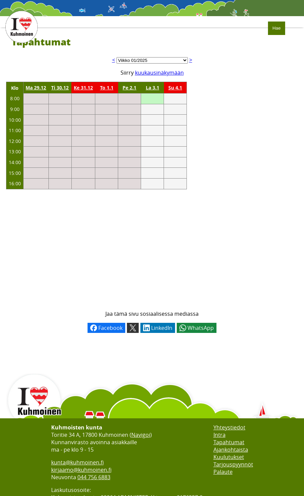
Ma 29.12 (36, 87)
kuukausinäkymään (159, 72)
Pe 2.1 (129, 87)
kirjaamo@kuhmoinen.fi (81, 469)
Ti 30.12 (60, 87)
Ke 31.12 (83, 87)
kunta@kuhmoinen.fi (77, 462)
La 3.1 (152, 87)
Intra (219, 434)
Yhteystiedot (229, 427)
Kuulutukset (228, 457)
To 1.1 (106, 87)
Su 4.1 (175, 87)
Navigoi (140, 434)
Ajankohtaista (230, 449)
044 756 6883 (93, 477)
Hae (276, 28)
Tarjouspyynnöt (233, 464)
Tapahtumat (228, 442)
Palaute (223, 471)
